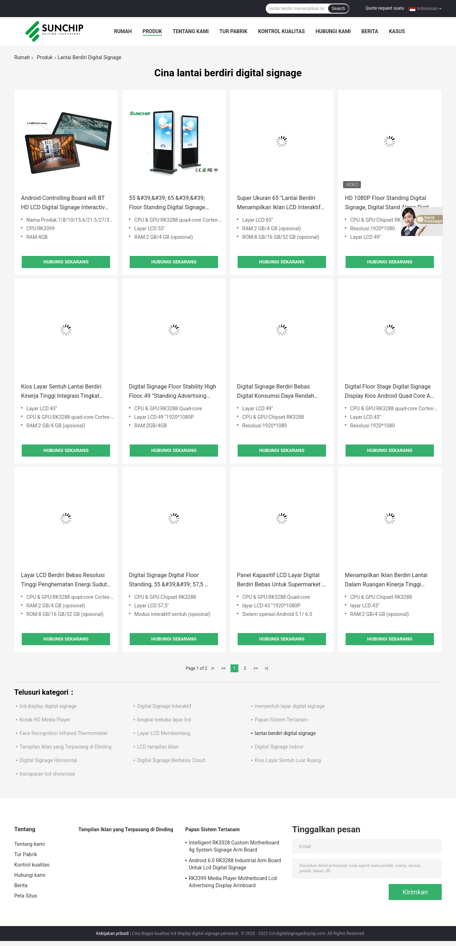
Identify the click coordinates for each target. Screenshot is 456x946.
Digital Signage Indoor (279, 747)
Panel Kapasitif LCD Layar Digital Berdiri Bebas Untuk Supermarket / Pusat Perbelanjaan (280, 580)
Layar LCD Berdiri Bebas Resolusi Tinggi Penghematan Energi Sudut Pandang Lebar (64, 580)
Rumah (123, 31)
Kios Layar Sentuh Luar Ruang (288, 760)
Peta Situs (25, 896)
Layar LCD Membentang (163, 733)
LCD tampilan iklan (157, 747)
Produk (152, 31)
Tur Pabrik (233, 31)
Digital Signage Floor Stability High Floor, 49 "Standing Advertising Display (172, 392)
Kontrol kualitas (281, 31)
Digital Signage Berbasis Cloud (171, 760)
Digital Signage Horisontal (48, 760)
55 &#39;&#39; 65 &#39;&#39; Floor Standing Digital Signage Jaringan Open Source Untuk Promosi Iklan (167, 203)
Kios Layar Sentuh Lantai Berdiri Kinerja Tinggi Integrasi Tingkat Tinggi (61, 392)
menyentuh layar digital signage (290, 706)
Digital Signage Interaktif (164, 706)
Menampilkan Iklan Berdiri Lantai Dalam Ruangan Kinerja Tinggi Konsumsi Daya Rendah (386, 580)
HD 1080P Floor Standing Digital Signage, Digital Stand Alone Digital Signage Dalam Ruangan (389, 203)
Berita (370, 31)
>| (266, 668)
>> (255, 668)
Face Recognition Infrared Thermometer (64, 733)
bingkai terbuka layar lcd (164, 720)
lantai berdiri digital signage (285, 733)
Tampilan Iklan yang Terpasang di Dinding (66, 747)
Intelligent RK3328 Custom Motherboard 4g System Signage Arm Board (234, 846)
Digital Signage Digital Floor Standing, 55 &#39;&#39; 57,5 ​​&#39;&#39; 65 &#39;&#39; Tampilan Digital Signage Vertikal (170, 580)
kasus (397, 31)
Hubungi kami (333, 31)
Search (338, 8)
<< (224, 668)
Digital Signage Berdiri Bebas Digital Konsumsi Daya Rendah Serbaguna (275, 392)
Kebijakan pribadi (112, 933)
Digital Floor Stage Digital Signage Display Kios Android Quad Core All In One (389, 392)
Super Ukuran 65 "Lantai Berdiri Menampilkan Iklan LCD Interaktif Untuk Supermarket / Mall (279, 203)
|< (212, 668)
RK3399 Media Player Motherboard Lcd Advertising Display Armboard (233, 881)
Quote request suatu (385, 8)
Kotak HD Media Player (45, 720)
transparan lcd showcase (47, 774)
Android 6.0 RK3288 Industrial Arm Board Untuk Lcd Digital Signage (235, 864)
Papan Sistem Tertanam (281, 720)
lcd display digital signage (48, 706)
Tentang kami (191, 31)
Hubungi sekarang (65, 261)
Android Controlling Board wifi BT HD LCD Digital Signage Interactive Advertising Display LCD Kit (64, 203)
